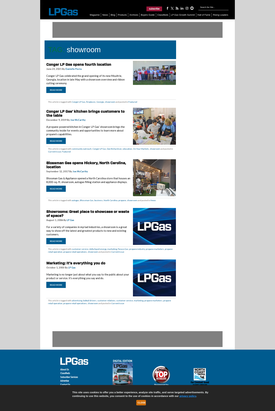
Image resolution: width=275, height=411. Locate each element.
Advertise (64, 380)
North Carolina (111, 200)
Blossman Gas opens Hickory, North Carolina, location (86, 165)
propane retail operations (75, 252)
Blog (113, 15)
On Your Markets (141, 148)
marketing (112, 249)
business (98, 200)
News (105, 15)
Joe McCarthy (78, 119)
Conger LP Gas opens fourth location (78, 64)
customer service (80, 249)
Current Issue (54, 151)
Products (122, 15)
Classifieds (162, 15)
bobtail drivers (89, 300)
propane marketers (155, 249)
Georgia (100, 102)
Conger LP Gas (78, 102)
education (127, 148)
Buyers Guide (148, 15)
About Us (64, 369)
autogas (75, 200)
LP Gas (70, 220)
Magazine (95, 15)
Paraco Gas (123, 249)
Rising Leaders (220, 15)
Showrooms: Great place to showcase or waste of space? (87, 214)
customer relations (106, 300)
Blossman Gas (86, 200)
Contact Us (65, 384)
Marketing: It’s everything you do (75, 263)
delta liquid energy (97, 249)
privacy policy (187, 396)
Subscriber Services (69, 377)
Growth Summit (183, 15)
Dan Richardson (114, 148)
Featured (132, 102)
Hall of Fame (203, 15)
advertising (77, 300)
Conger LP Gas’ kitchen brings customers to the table (85, 113)
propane (122, 200)
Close (142, 402)
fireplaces (91, 102)
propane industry (137, 249)
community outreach (82, 148)
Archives (133, 15)
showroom (110, 102)
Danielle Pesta (73, 69)
